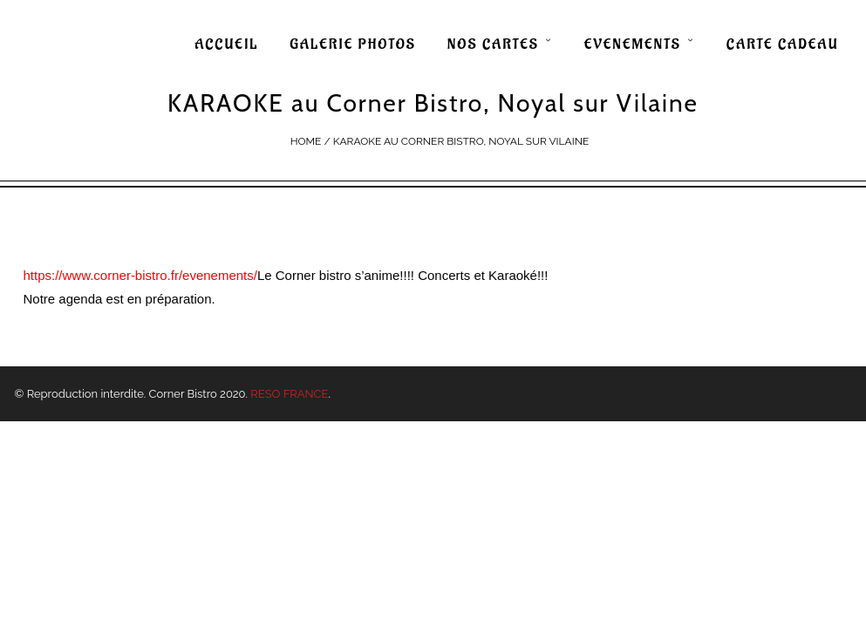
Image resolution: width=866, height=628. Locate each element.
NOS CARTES (493, 44)
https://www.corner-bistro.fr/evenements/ (140, 275)
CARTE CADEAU (782, 44)
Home (306, 141)
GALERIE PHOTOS (353, 44)
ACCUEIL (226, 44)
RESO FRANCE (289, 393)
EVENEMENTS (632, 44)
